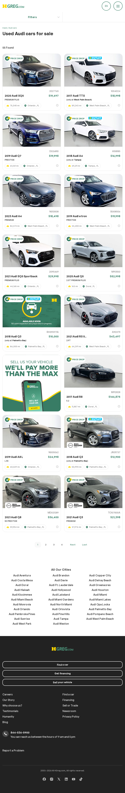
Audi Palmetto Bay (100, 609)
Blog (5, 722)
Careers (7, 694)
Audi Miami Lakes (100, 599)
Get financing (63, 673)
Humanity (8, 716)
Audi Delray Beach (100, 580)
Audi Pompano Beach (100, 614)
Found (8, 47)
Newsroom (69, 711)
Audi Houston (100, 590)
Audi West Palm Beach (100, 618)
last (84, 544)
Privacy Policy (70, 716)
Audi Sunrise (22, 618)
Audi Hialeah (22, 590)
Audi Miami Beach (22, 599)
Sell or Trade (70, 705)
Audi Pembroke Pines (22, 614)
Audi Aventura (22, 575)
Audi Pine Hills (61, 614)
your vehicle (62, 682)
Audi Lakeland (61, 594)
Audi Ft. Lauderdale (61, 585)
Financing (68, 700)
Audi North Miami (61, 604)
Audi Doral (21, 585)
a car (62, 664)
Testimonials (10, 711)
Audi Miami (100, 594)
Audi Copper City (100, 575)
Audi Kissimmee (22, 594)
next (73, 544)
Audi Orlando (22, 609)
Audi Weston (61, 623)
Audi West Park (22, 623)
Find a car (68, 694)
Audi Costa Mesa (22, 580)
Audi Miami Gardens (61, 599)
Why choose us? (12, 705)
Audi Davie (61, 580)
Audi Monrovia (22, 604)
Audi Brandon (61, 575)
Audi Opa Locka (100, 604)
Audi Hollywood (61, 590)
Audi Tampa (61, 618)
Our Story (8, 700)
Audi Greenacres (100, 585)
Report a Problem (13, 750)
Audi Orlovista (61, 609)
